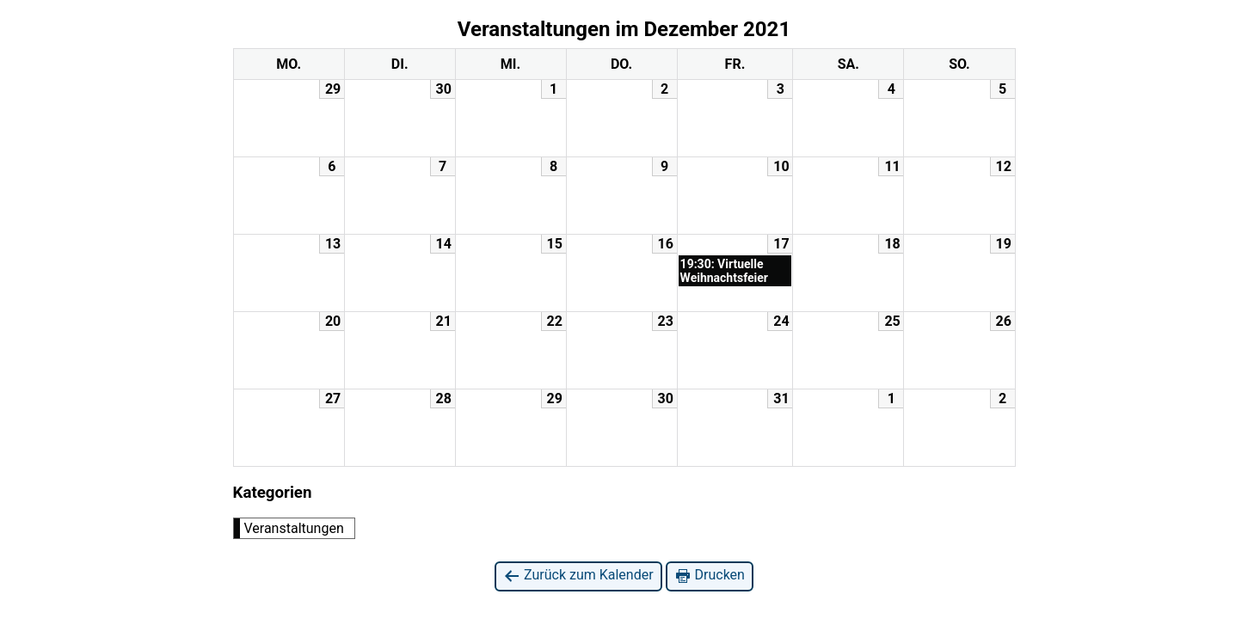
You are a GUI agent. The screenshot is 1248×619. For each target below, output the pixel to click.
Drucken (709, 576)
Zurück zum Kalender (578, 576)
